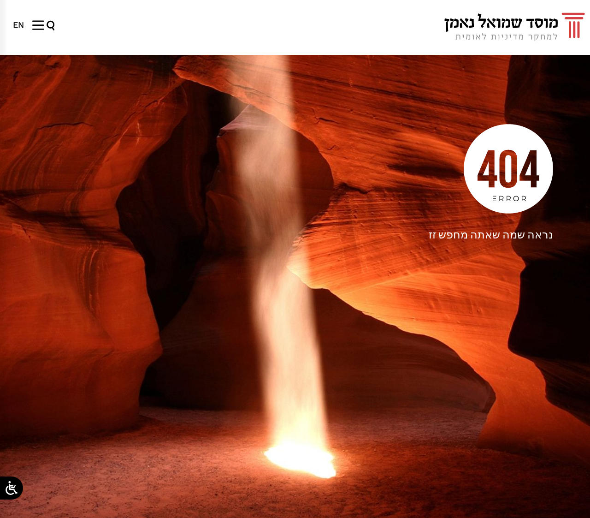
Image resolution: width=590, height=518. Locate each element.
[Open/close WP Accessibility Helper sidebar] (11, 488)
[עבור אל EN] (18, 25)
